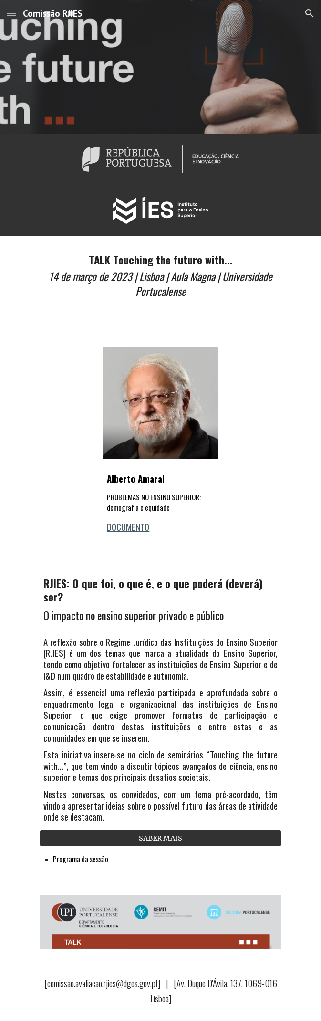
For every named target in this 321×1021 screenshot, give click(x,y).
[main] (160, 278)
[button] (11, 13)
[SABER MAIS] (160, 838)
